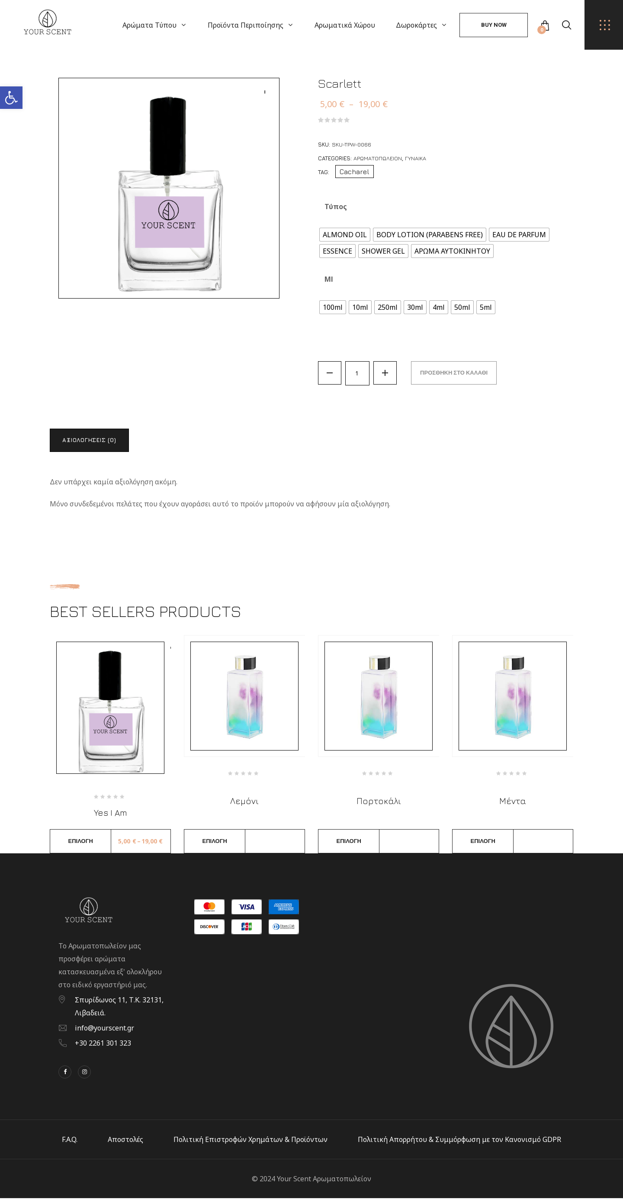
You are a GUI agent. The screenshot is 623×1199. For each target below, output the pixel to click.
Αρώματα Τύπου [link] (149, 25)
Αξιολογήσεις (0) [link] (90, 440)
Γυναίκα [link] (415, 158)
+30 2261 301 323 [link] (103, 1044)
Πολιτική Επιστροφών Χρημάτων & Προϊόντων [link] (250, 1140)
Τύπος (335, 206)
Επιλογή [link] (80, 842)
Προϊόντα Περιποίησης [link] (245, 25)
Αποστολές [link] (125, 1140)
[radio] (345, 234)
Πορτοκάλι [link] (378, 802)
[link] (11, 97)
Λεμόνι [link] (244, 802)
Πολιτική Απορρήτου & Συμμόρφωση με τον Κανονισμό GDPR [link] (459, 1140)
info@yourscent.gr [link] (104, 1029)
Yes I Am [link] (110, 813)
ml (328, 279)
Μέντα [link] (512, 802)
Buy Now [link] (494, 25)
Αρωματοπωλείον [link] (377, 158)
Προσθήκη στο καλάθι (455, 373)
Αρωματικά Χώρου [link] (345, 25)
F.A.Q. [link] (69, 1140)
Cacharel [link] (354, 171)
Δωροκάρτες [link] (416, 25)
